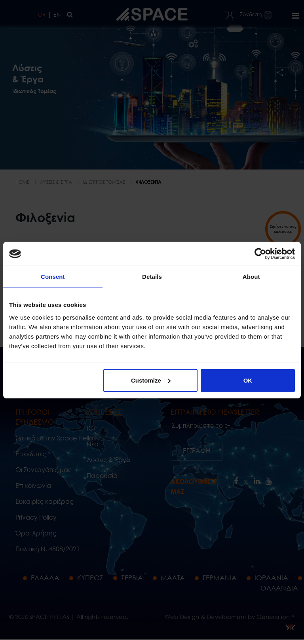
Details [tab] (152, 276)
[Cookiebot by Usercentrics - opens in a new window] (260, 254)
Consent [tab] (53, 276)
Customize (151, 380)
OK (248, 380)
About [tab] (251, 276)
